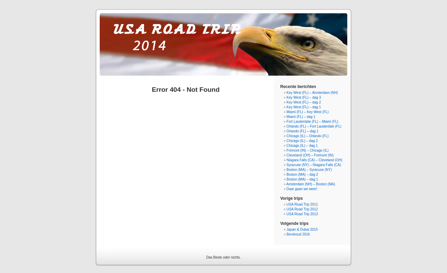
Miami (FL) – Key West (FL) (307, 112)
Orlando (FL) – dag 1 (302, 131)
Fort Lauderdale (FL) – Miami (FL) (312, 121)
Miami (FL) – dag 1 (300, 117)
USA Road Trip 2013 (302, 214)
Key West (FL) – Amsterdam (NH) (312, 93)
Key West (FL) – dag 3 (303, 97)
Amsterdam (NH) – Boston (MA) (310, 184)
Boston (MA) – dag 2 (302, 174)
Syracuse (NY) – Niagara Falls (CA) (313, 165)
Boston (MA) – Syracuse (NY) (309, 170)
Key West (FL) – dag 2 (303, 102)
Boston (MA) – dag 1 (302, 179)
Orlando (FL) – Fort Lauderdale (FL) (313, 126)
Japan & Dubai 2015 (302, 229)
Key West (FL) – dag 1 (303, 107)
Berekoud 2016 (298, 234)
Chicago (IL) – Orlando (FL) (307, 136)
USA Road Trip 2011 (302, 204)
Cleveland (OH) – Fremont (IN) (310, 155)
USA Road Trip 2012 (302, 209)
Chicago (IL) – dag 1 (302, 146)
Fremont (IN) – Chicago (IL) (307, 150)
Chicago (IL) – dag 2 (302, 141)
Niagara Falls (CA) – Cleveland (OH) (314, 160)
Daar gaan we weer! (301, 189)
